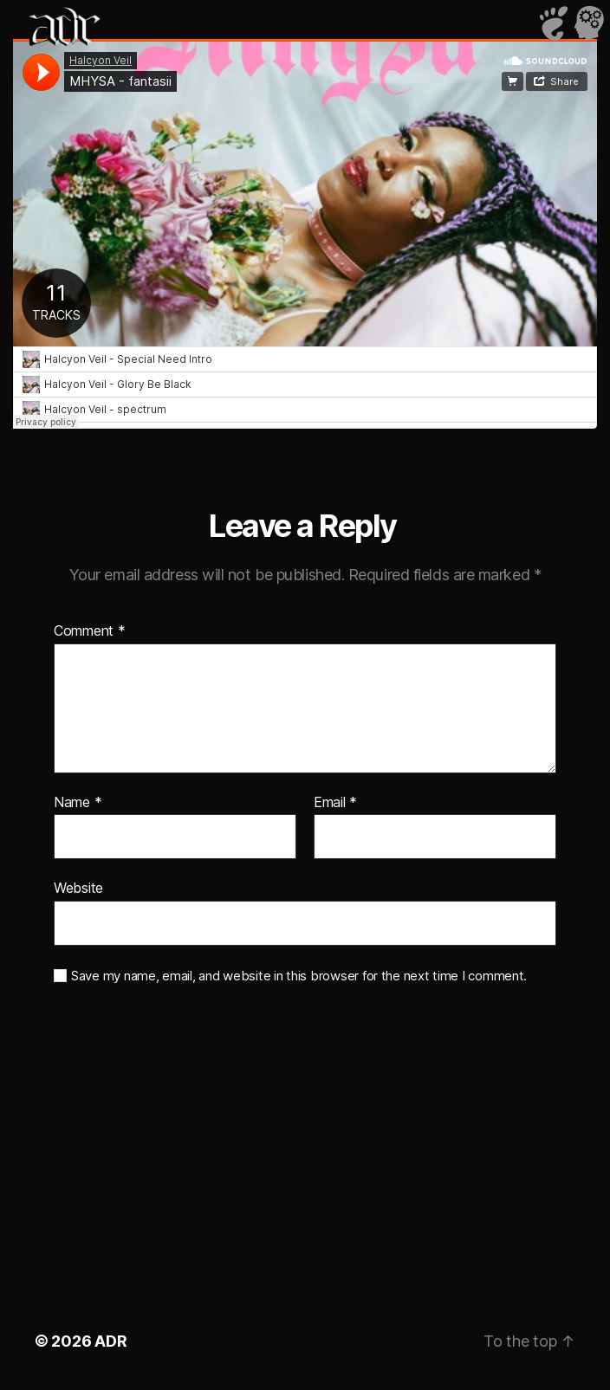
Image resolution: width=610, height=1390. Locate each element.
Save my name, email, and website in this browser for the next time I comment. (299, 976)
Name (77, 803)
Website (78, 887)
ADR (110, 1341)
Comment (90, 631)
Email (335, 803)
